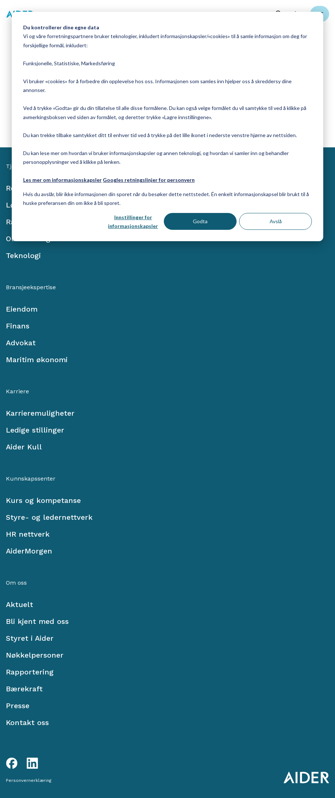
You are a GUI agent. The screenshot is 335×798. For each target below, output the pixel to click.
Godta (200, 221)
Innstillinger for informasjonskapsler (133, 221)
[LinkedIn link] (32, 763)
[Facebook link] (12, 763)
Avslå (276, 221)
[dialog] (167, 126)
